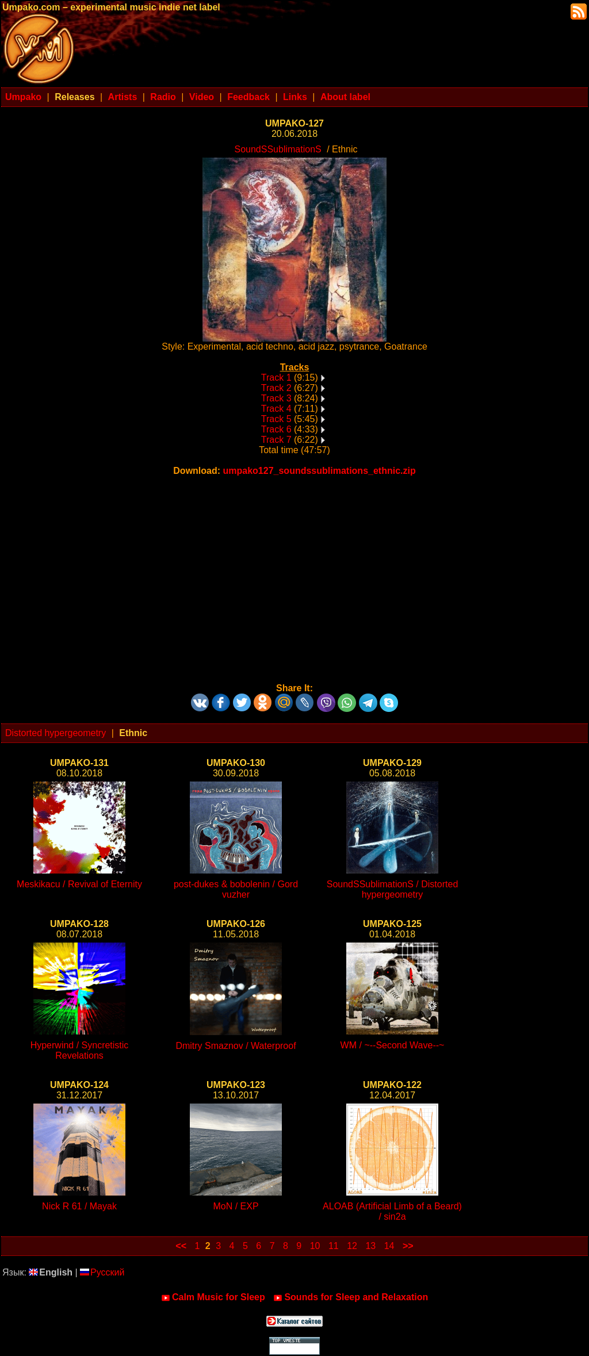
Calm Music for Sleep (213, 1297)
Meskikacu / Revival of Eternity (79, 884)
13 (370, 1246)
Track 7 (276, 440)
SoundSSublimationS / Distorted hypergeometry (392, 889)
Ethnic (133, 733)
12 (352, 1246)
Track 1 (276, 377)
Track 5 (276, 419)
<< (180, 1246)
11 (333, 1246)
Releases (74, 97)
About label (345, 97)
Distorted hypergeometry (55, 733)
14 (389, 1246)
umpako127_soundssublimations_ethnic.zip (319, 471)
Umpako (23, 97)
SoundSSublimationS (277, 149)
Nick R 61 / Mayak (79, 1206)
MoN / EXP (235, 1206)
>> (408, 1246)
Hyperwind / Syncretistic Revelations (79, 1050)
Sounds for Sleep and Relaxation (350, 1297)
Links (295, 97)
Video (201, 97)
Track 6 (276, 429)
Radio (162, 97)
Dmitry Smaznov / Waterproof (235, 1046)
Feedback (248, 97)
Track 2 (276, 388)
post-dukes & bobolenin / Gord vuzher (236, 889)
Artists (122, 97)
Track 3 (276, 398)
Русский (102, 1272)
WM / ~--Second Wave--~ (393, 1045)
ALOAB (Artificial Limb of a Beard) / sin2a (392, 1211)
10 (315, 1246)
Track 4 (276, 408)
